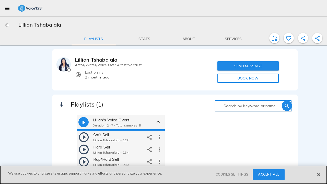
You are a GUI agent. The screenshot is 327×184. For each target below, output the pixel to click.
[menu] (7, 8)
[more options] (160, 137)
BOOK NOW (248, 78)
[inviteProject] (274, 38)
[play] (84, 137)
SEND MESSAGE (248, 66)
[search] (287, 106)
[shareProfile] (303, 38)
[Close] (318, 174)
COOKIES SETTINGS (232, 174)
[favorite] (289, 38)
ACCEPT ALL (268, 174)
